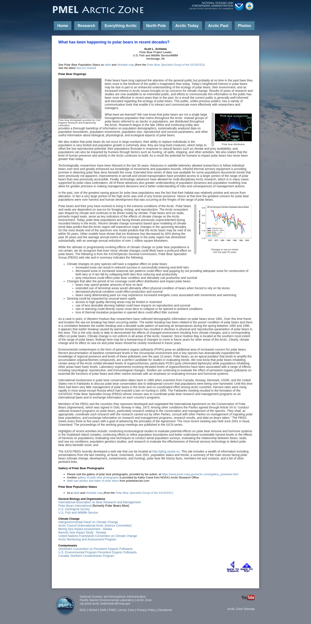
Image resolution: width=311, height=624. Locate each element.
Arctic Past (218, 26)
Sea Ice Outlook (86, 68)
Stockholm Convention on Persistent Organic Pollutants (95, 549)
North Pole (156, 26)
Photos (244, 26)
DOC (83, 610)
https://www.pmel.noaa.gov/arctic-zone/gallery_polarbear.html (200, 474)
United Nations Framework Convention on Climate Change (97, 536)
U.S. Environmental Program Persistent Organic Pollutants (97, 552)
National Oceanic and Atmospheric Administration (113, 596)
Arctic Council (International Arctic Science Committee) (95, 525)
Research (86, 26)
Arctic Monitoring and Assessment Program (87, 539)
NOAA (93, 610)
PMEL (113, 610)
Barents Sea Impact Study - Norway (82, 532)
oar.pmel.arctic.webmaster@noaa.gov (105, 603)
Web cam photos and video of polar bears (93, 480)
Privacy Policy (146, 610)
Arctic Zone (144, 600)
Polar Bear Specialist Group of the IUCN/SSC (175, 64)
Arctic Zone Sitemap (241, 609)
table (108, 64)
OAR (103, 610)
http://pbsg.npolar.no (166, 451)
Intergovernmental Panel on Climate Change (88, 522)
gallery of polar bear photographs (98, 477)
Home (62, 26)
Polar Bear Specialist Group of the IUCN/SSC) (144, 492)
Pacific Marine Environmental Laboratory (107, 600)
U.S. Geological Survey (74, 509)
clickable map (125, 64)
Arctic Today (187, 26)
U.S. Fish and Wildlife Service (78, 512)
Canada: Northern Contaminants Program (86, 555)
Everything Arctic (120, 26)
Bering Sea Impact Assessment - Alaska (85, 529)
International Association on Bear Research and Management (99, 502)
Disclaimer (165, 610)
